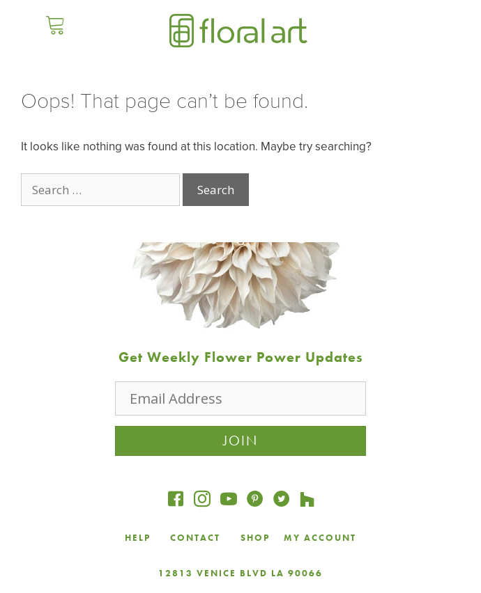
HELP (138, 538)
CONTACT (197, 538)
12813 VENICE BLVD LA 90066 (240, 573)
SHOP (255, 538)
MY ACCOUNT (320, 538)
